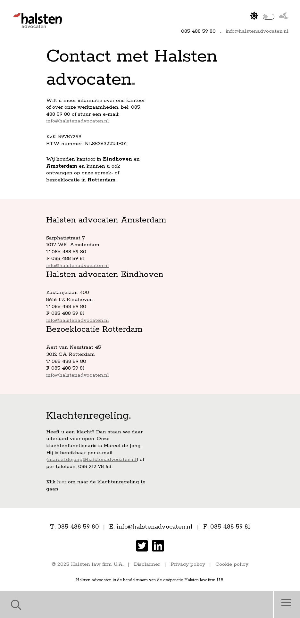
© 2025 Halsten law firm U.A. (88, 564)
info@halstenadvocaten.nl (257, 31)
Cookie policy (231, 564)
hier (61, 482)
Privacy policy (188, 564)
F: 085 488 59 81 (226, 527)
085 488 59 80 (198, 31)
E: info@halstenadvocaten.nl (151, 527)
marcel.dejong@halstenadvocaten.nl (92, 459)
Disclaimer (147, 564)
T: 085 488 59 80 (74, 527)
